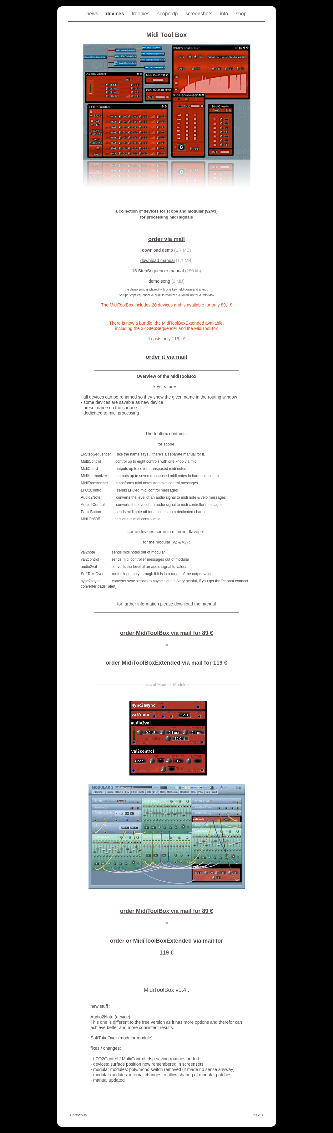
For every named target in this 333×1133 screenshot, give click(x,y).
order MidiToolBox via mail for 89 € (166, 633)
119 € (166, 953)
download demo (157, 250)
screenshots (199, 13)
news (92, 13)
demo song (159, 281)
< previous (78, 1115)
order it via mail (166, 357)
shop (241, 13)
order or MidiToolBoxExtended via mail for (166, 941)
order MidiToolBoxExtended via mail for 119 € (166, 663)
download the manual (195, 603)
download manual (157, 260)
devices (115, 13)
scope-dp (168, 13)
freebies (141, 13)
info (225, 13)
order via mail (166, 239)
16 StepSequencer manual (158, 270)
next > (258, 1115)
